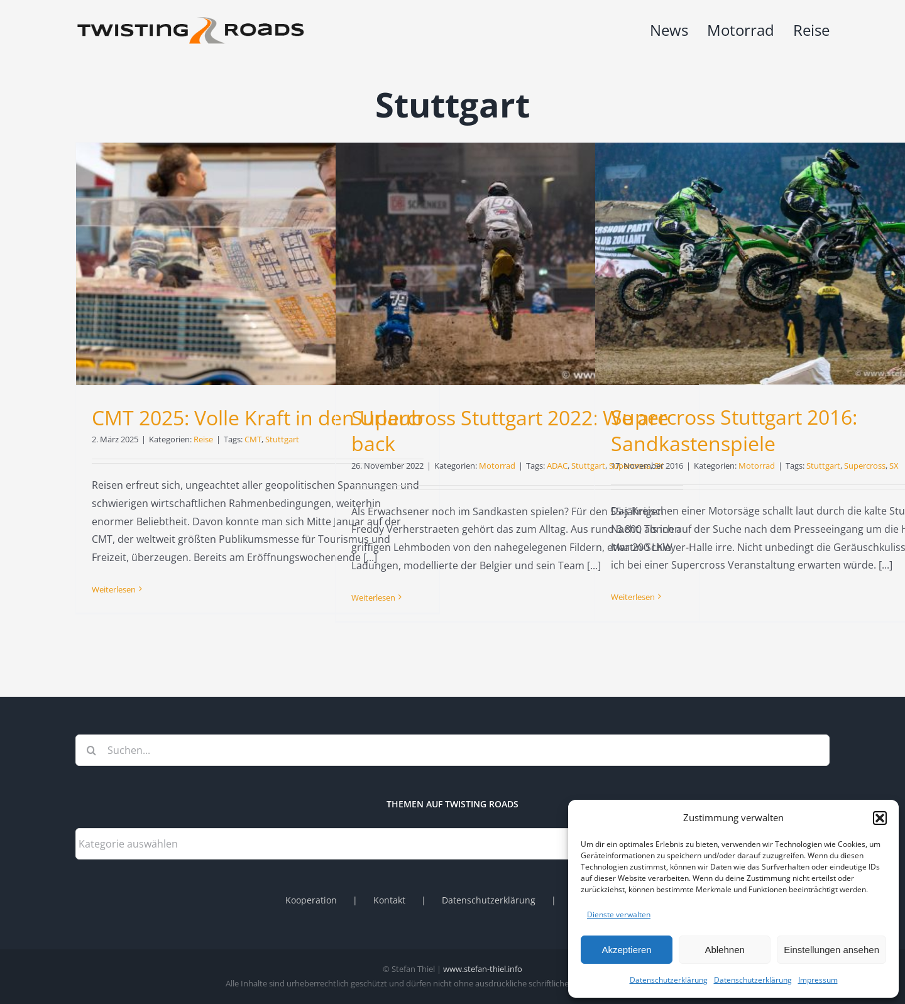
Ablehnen (724, 949)
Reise (203, 439)
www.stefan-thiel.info (482, 968)
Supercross (865, 465)
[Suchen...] (452, 750)
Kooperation (311, 900)
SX (894, 465)
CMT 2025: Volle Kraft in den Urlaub (258, 417)
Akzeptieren (626, 949)
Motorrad (497, 465)
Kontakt (389, 900)
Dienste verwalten (618, 914)
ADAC (557, 465)
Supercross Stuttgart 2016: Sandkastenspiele (734, 430)
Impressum (818, 979)
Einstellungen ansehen (831, 949)
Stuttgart (282, 439)
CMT (252, 439)
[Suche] (91, 750)
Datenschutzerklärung (669, 979)
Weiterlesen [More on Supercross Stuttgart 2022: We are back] (373, 597)
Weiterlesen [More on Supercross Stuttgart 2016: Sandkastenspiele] (633, 597)
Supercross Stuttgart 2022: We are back (510, 430)
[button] (880, 818)
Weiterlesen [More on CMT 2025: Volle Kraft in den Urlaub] (114, 589)
